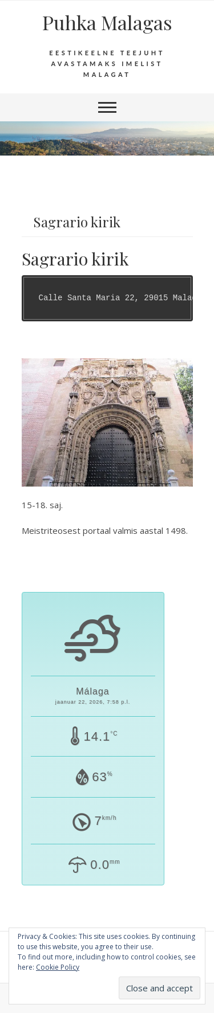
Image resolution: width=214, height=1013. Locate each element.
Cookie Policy (57, 967)
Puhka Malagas (107, 22)
